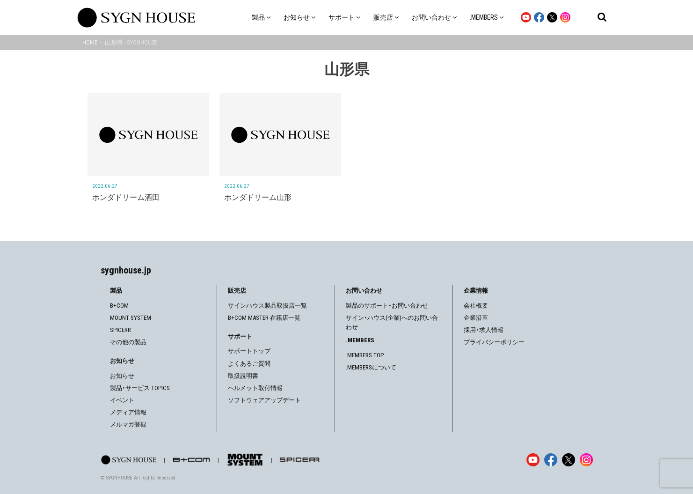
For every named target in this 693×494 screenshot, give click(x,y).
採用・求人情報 (483, 329)
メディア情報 (128, 412)
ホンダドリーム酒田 (126, 197)
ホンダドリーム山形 (258, 197)
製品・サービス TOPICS (140, 387)
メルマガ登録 (128, 424)
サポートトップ (249, 350)
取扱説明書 (243, 375)
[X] (568, 459)
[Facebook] (550, 459)
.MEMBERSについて (371, 367)
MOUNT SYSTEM (130, 317)
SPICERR (120, 329)
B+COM (119, 305)
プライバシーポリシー (494, 342)
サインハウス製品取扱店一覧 (267, 305)
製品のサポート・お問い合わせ (387, 305)
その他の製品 (128, 342)
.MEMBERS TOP (365, 355)
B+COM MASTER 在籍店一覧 (264, 317)
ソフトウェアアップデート (264, 400)
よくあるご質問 (249, 363)
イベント (122, 400)
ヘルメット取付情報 (255, 387)
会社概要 (476, 305)
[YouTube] (533, 459)
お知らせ (122, 375)
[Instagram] (586, 459)
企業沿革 (476, 317)
